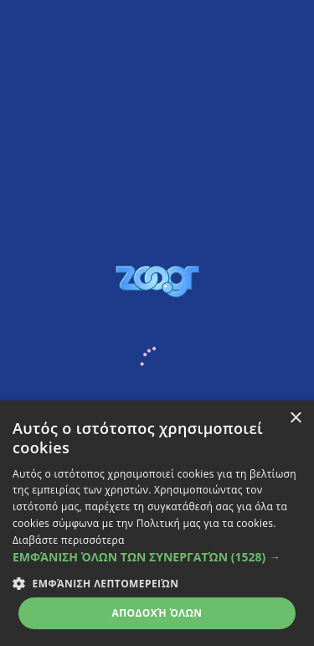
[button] (157, 557)
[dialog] (157, 523)
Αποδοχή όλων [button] (157, 613)
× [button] (295, 418)
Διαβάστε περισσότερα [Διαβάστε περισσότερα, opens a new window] (69, 540)
